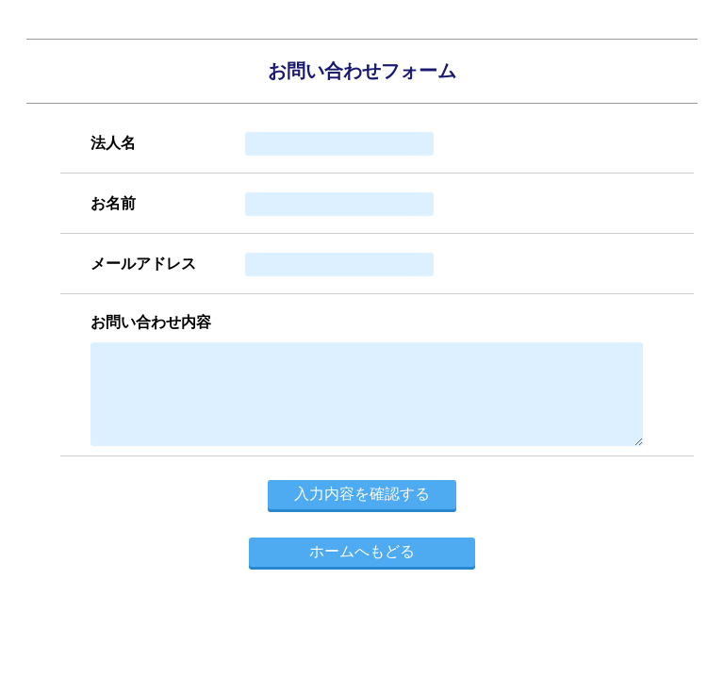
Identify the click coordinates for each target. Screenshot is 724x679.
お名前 (113, 203)
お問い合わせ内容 (150, 322)
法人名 (113, 143)
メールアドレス (143, 264)
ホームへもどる (362, 551)
